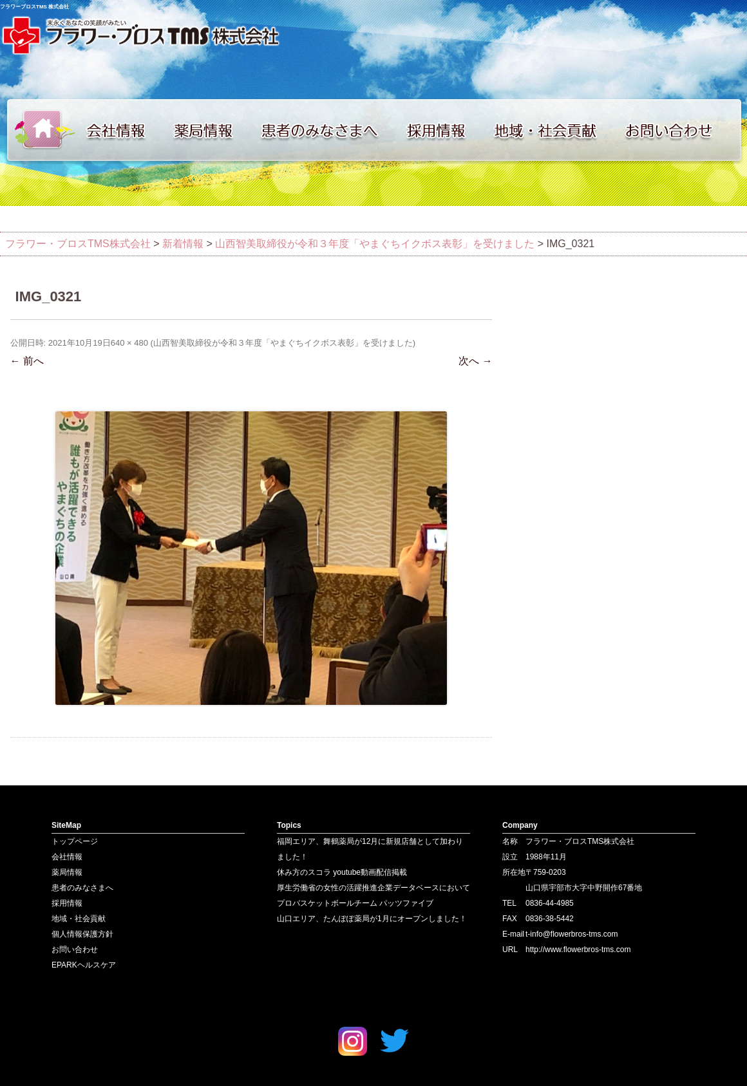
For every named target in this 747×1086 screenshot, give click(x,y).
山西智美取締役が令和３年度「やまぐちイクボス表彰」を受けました (374, 243)
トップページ (38, 130)
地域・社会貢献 (553, 130)
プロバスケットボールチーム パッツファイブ (355, 903)
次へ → (475, 360)
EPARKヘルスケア (84, 964)
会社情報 (122, 130)
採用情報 (444, 130)
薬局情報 (209, 130)
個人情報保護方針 (82, 934)
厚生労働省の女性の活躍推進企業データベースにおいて (373, 887)
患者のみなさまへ (325, 130)
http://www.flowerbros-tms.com (577, 949)
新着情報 (182, 243)
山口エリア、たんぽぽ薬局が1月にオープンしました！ (372, 918)
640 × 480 (129, 343)
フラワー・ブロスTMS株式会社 (78, 243)
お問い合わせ (682, 130)
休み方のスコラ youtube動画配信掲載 (342, 872)
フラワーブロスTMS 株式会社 (34, 7)
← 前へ (27, 360)
